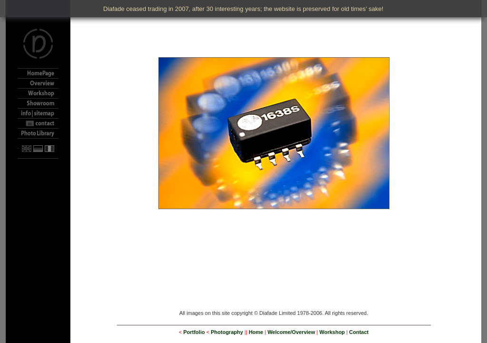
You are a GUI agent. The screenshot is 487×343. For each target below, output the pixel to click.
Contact (359, 332)
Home (256, 332)
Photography (227, 332)
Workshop (332, 332)
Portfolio (194, 332)
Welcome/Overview (291, 332)
